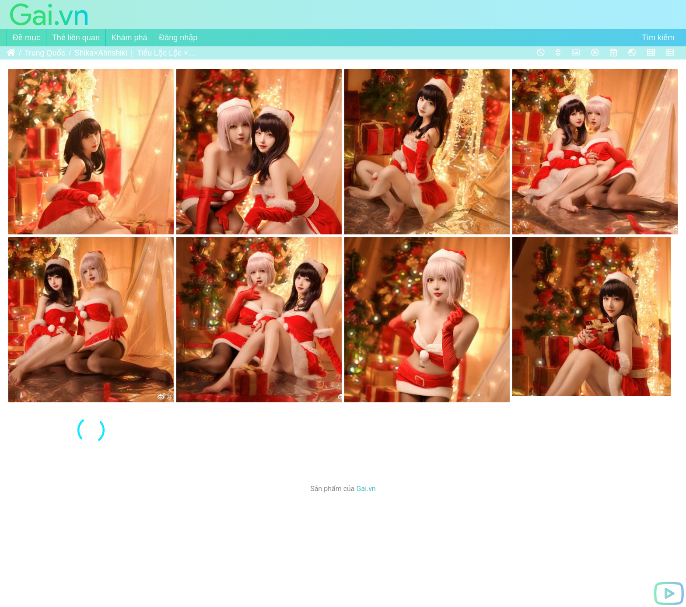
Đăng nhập (178, 37)
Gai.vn (366, 489)
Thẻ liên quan (76, 37)
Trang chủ (11, 53)
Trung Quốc (44, 53)
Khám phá (129, 37)
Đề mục (26, 37)
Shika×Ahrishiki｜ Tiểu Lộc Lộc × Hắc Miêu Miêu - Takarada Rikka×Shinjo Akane (135, 53)
